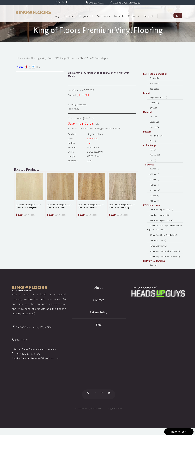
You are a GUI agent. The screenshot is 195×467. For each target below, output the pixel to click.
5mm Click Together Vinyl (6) (162, 241)
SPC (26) (153, 122)
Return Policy (74, 110)
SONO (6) (154, 113)
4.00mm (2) (154, 188)
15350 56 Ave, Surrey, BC (125, 2)
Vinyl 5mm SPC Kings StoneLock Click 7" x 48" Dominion (90, 211)
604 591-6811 (94, 2)
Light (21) (154, 160)
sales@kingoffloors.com (48, 387)
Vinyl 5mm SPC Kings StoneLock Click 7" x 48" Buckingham (28, 211)
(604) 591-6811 (22, 368)
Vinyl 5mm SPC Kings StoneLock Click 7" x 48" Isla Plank (59, 211)
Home (20, 58)
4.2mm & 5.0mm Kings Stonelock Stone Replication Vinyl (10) (162, 250)
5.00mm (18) (155, 206)
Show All (154, 292)
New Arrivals (155, 85)
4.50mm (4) (154, 200)
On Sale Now (155, 79)
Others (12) (154, 129)
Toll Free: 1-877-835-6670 (27, 382)
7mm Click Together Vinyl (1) (162, 228)
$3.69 (26, 223)
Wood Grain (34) (157, 144)
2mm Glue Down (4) (158, 264)
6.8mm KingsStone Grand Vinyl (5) (164, 258)
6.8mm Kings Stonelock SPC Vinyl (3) (166, 277)
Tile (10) (153, 150)
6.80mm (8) (154, 213)
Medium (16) (155, 166)
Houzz (39, 67)
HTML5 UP (117, 439)
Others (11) (154, 107)
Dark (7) (153, 172)
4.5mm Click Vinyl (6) (158, 270)
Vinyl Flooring (34, 58)
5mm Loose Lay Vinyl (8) (160, 235)
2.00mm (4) (154, 181)
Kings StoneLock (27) (159, 101)
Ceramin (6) (155, 135)
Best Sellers (155, 91)
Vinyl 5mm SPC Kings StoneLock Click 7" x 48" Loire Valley (121, 211)
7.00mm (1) (154, 219)
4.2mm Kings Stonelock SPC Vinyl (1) (166, 283)
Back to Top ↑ (179, 460)
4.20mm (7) (154, 194)
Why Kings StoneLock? (78, 105)
